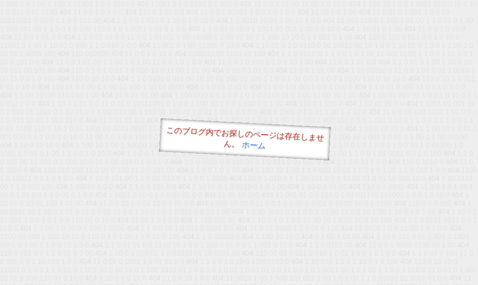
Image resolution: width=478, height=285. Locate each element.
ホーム (254, 145)
